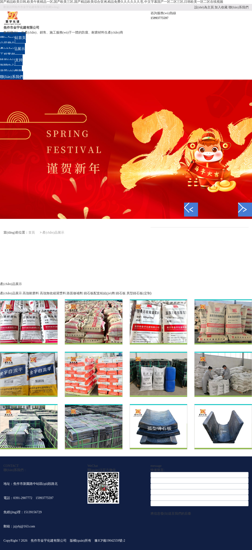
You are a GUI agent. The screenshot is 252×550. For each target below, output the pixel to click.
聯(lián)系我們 (238, 7)
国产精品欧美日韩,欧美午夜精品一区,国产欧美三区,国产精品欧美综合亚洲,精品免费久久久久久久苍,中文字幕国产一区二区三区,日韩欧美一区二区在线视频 (111, 1)
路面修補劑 (75, 293)
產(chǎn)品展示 (53, 232)
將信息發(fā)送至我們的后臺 (171, 513)
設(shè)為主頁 (204, 7)
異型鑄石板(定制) (139, 293)
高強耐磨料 (31, 293)
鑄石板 (121, 293)
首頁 (31, 232)
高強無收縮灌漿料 (53, 293)
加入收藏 (221, 7)
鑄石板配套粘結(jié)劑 (99, 293)
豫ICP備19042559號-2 (111, 540)
